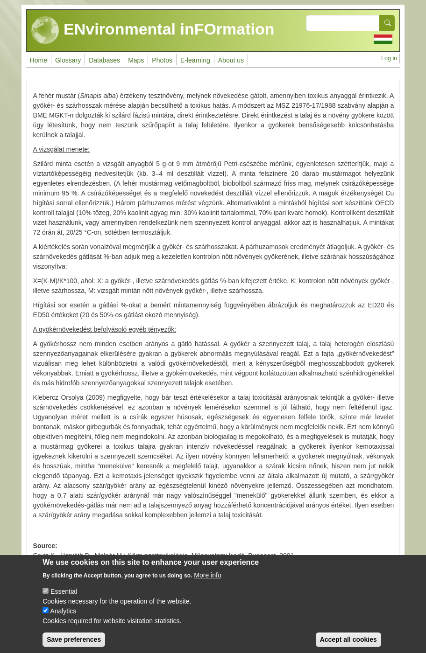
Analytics (63, 619)
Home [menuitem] (38, 60)
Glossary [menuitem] (68, 60)
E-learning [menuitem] (195, 60)
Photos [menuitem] (162, 60)
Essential (63, 600)
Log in (389, 58)
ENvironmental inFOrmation (153, 30)
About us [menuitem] (231, 60)
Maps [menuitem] (136, 60)
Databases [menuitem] (104, 60)
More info (207, 583)
